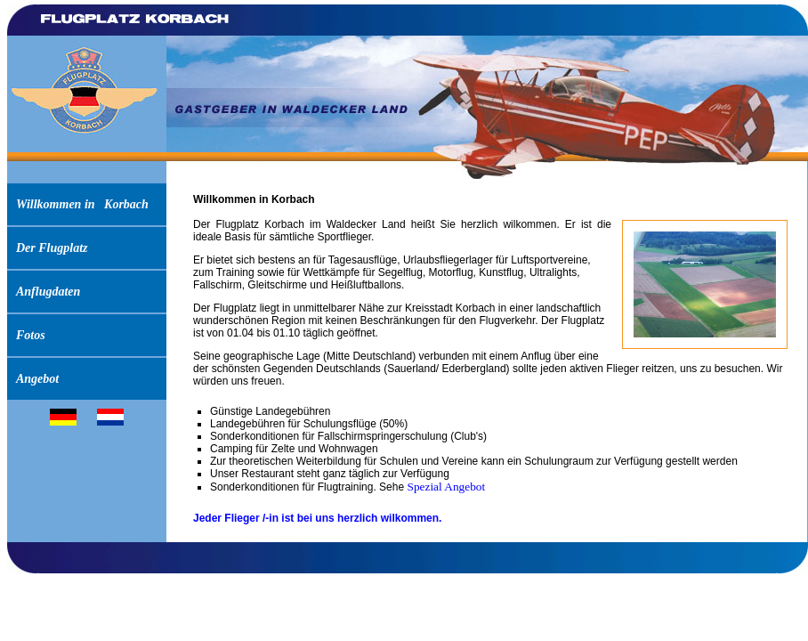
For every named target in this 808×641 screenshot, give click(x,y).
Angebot (37, 378)
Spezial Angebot (446, 486)
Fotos (30, 335)
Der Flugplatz (52, 248)
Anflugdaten (48, 291)
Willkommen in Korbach (82, 204)
